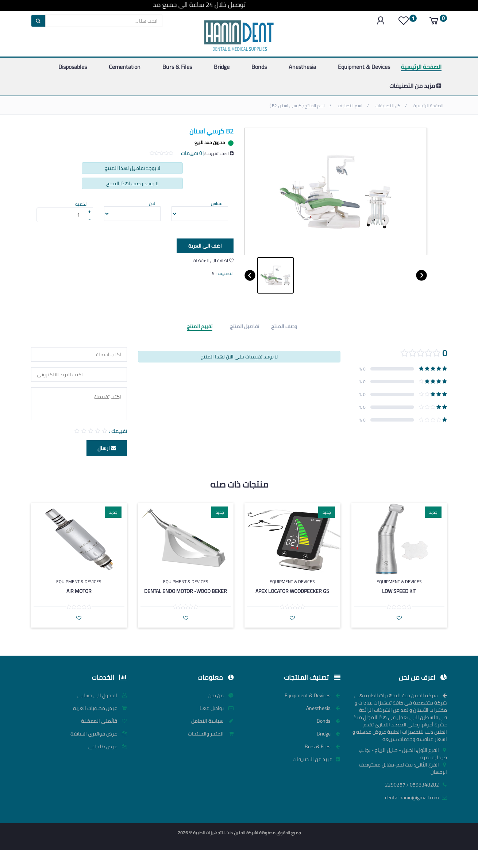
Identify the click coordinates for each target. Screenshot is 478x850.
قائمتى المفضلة (104, 721)
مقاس (217, 203)
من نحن (221, 695)
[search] (103, 21)
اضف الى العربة (199, 246)
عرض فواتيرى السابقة (98, 733)
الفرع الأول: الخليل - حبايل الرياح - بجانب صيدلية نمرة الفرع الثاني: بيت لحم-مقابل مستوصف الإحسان (403, 761)
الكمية (81, 204)
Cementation (124, 66)
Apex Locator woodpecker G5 (292, 591)
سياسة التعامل (212, 721)
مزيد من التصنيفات (415, 85)
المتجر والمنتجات (211, 733)
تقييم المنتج (199, 327)
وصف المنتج (284, 327)
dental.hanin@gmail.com (416, 797)
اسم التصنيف (350, 105)
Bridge (222, 66)
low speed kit (399, 591)
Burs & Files (177, 66)
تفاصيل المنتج (244, 327)
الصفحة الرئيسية (421, 66)
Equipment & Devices (364, 66)
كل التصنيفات (388, 105)
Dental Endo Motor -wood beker (185, 591)
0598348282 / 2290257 (416, 784)
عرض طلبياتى (107, 746)
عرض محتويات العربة (100, 708)
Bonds (259, 66)
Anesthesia (302, 66)
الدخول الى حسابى (102, 695)
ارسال (106, 448)
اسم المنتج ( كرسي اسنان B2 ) (298, 105)
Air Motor (79, 591)
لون (152, 203)
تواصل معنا (217, 708)
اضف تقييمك (219, 153)
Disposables (72, 66)
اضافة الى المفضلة (213, 260)
